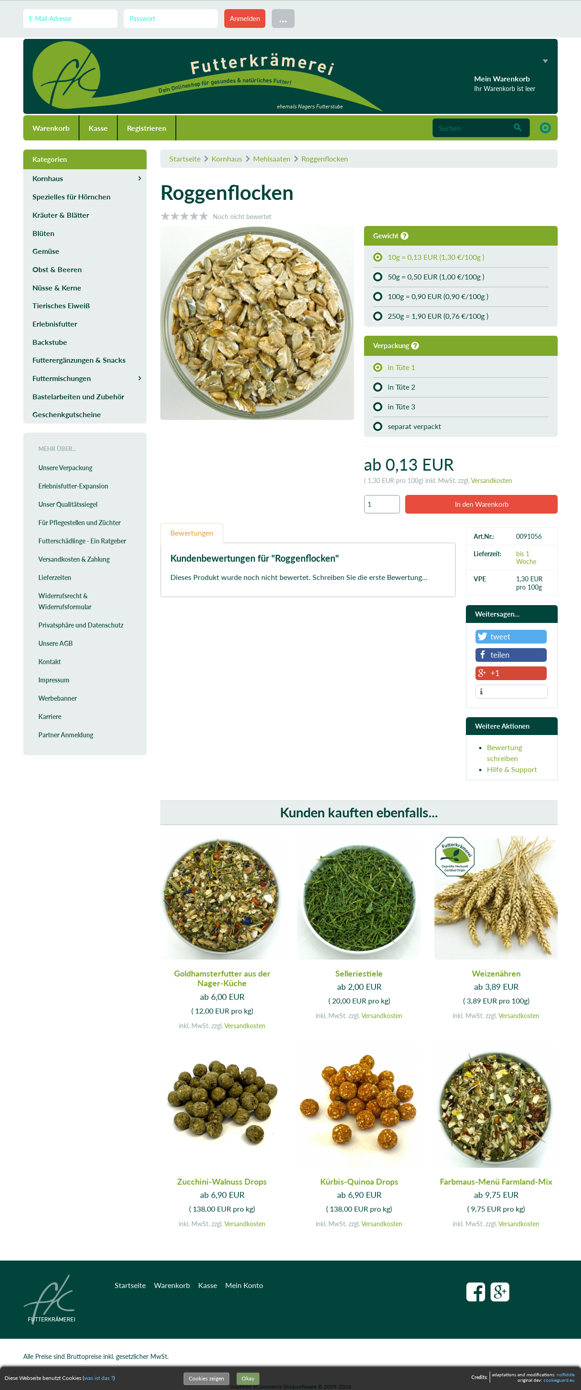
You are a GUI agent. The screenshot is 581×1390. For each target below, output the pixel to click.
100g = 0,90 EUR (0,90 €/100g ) (430, 296)
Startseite (185, 158)
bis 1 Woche (526, 557)
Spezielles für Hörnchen (71, 196)
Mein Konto (244, 1285)
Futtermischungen (61, 378)
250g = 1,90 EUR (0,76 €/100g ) (430, 316)
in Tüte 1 (394, 367)
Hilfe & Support (512, 769)
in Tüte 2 (394, 387)
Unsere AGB (55, 643)
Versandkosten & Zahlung (74, 559)
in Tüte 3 (394, 406)
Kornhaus (226, 158)
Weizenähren (496, 973)
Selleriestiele (359, 973)
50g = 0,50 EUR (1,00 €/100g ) (428, 276)
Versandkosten (491, 480)
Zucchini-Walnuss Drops (222, 1181)
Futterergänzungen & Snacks (79, 359)
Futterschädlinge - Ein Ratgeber (82, 541)
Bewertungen (191, 532)
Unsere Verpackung (65, 468)
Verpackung (396, 345)
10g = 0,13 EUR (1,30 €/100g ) (428, 257)
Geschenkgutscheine (66, 414)
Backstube (49, 342)
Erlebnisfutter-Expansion (73, 486)
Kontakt (49, 661)
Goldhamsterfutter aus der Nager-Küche (222, 978)
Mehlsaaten (271, 158)
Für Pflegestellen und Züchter (79, 522)
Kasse (98, 127)
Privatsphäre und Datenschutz (80, 625)
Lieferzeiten (54, 577)
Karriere (49, 716)
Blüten (43, 233)
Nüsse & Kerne (56, 287)
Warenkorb (50, 127)
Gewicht (390, 235)
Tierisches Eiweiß (61, 305)
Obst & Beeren (57, 269)
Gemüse (45, 251)
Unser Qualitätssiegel (67, 504)
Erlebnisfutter (54, 323)
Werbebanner (57, 698)
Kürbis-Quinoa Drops (359, 1181)
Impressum (53, 680)
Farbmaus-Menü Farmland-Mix (496, 1181)
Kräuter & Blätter (60, 214)
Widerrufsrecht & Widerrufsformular (64, 601)
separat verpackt (407, 426)
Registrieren (146, 127)
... (283, 18)
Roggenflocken (324, 158)
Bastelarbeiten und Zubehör (78, 396)
